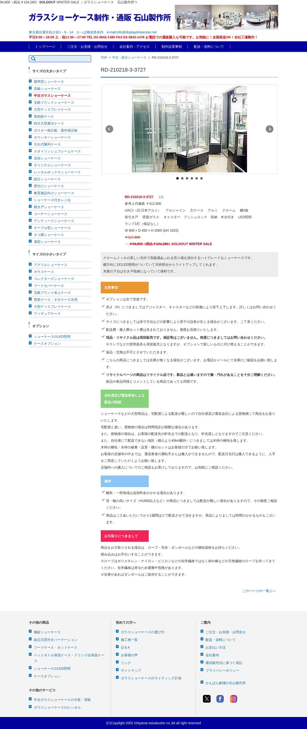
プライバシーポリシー (222, 670)
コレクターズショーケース (54, 279)
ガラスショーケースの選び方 (143, 632)
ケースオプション (47, 343)
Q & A (125, 647)
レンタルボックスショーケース (57, 172)
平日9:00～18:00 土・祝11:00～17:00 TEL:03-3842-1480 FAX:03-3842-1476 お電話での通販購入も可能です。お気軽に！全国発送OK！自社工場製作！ (143, 37)
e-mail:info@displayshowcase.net (132, 32)
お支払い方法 (216, 647)
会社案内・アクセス (134, 46)
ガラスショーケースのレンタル (57, 707)
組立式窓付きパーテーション (55, 640)
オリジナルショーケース (52, 165)
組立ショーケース (47, 179)
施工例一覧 (129, 640)
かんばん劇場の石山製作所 (226, 683)
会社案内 (212, 655)
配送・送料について (209, 46)
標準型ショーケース (49, 82)
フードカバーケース (49, 286)
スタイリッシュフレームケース (57, 151)
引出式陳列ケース (47, 144)
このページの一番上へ (259, 591)
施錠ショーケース (47, 632)
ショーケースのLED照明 (52, 336)
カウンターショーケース (52, 137)
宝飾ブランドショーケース (54, 102)
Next (269, 129)
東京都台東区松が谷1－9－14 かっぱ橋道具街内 (66, 32)
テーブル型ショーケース (52, 228)
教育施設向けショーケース (54, 193)
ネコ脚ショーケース (49, 235)
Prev (109, 129)
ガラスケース (44, 272)
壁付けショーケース (49, 186)
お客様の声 (129, 655)
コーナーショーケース (50, 214)
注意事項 (111, 287)
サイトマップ (131, 670)
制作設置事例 (172, 46)
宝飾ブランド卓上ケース (52, 293)
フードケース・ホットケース (55, 647)
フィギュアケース (47, 313)
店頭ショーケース (47, 158)
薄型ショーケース (47, 242)
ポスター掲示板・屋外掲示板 (55, 130)
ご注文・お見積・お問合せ (87, 46)
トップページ (45, 46)
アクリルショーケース (50, 265)
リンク (126, 663)
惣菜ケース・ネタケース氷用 (55, 299)
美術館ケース (44, 116)
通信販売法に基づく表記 (224, 663)
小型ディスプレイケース (52, 306)
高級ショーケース (47, 88)
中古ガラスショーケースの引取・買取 (62, 700)
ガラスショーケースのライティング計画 (151, 678)
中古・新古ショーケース (129, 57)
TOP (104, 57)
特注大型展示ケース (49, 123)
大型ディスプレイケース (52, 109)
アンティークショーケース (54, 221)
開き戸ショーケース (49, 207)
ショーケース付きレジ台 (52, 200)
